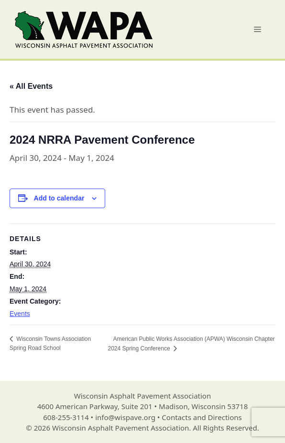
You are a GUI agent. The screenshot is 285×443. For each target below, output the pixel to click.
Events (20, 313)
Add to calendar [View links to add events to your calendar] (59, 198)
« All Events (31, 86)
